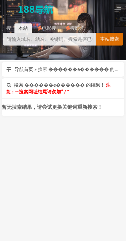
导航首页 (23, 69)
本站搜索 (109, 39)
